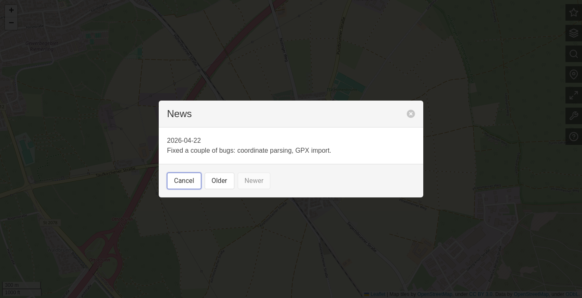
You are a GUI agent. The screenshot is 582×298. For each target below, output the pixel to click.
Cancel (184, 181)
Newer (254, 181)
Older (219, 181)
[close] (411, 114)
